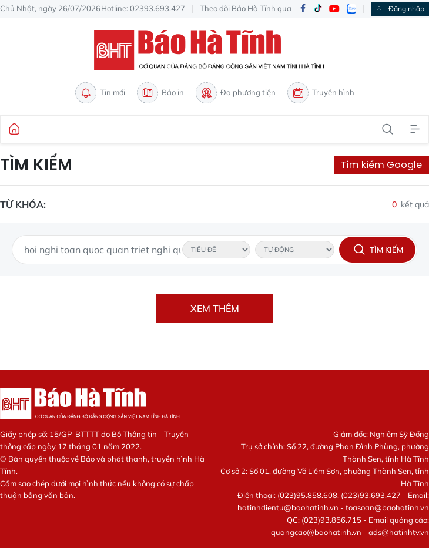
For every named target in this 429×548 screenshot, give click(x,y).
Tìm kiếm (36, 165)
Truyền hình (320, 92)
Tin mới (100, 92)
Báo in (160, 92)
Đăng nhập (400, 8)
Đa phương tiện (236, 92)
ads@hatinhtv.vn (398, 532)
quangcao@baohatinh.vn (316, 532)
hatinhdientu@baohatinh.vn (287, 507)
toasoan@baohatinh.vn (387, 507)
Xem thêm (214, 308)
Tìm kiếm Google (381, 165)
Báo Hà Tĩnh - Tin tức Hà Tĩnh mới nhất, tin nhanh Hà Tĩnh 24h (214, 49)
